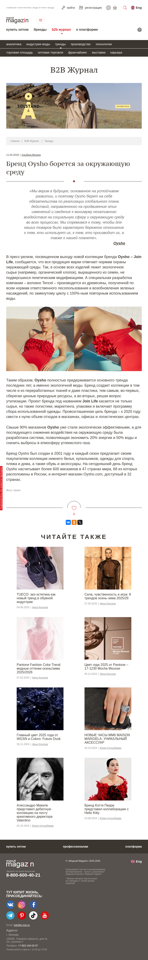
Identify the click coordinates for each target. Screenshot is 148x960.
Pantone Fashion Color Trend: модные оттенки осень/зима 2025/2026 (39, 668)
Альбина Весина (31, 155)
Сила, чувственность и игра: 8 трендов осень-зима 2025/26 (108, 596)
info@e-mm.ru (22, 925)
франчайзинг (77, 52)
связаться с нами (41, 20)
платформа (133, 846)
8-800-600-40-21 (23, 875)
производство (81, 44)
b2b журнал (61, 29)
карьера (116, 52)
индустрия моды (38, 44)
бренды (40, 29)
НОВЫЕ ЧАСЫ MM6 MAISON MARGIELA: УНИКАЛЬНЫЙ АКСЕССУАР (107, 738)
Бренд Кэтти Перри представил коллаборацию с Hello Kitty (107, 809)
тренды (60, 44)
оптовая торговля (50, 52)
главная (15, 141)
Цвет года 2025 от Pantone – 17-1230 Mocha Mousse (106, 666)
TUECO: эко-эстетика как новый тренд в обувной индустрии (36, 598)
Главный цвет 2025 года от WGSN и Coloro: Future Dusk (39, 737)
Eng (139, 7)
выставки (98, 52)
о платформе (87, 29)
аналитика (13, 44)
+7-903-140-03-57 (28, 945)
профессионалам (75, 846)
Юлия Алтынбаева (110, 748)
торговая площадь (19, 52)
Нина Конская (40, 607)
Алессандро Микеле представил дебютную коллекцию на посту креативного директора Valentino (34, 813)
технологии (104, 44)
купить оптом (17, 29)
